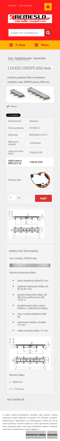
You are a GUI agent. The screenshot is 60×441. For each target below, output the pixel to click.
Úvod (10, 58)
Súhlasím (52, 435)
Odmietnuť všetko (36, 435)
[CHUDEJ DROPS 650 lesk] (30, 88)
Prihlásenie (12, 5)
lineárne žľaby (39, 58)
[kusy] (12, 197)
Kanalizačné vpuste (23, 58)
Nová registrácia (25, 5)
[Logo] (30, 19)
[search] (48, 32)
